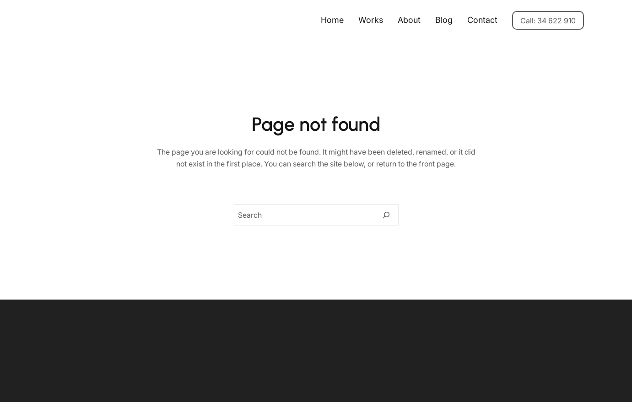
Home (332, 20)
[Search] (386, 215)
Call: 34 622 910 (548, 20)
